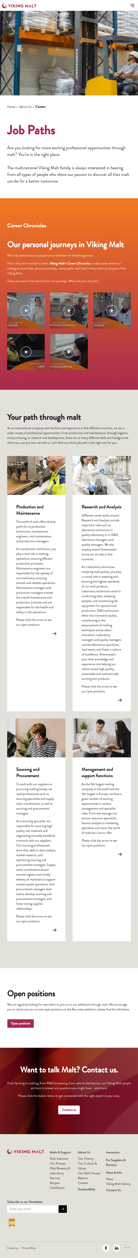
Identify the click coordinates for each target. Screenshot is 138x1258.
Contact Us (113, 1190)
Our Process (58, 1163)
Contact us (69, 1110)
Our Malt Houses (89, 1173)
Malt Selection (59, 1158)
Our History (86, 1158)
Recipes (54, 1183)
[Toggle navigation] (131, 5)
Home (11, 106)
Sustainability (86, 1189)
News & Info (114, 1172)
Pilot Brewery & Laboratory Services (60, 1173)
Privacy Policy (29, 1248)
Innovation (112, 1152)
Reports (83, 1178)
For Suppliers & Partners (116, 1162)
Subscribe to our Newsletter (25, 1201)
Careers (83, 1183)
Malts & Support (60, 1152)
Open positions (20, 1023)
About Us (25, 106)
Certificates (57, 1187)
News (109, 1179)
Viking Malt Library (118, 1183)
